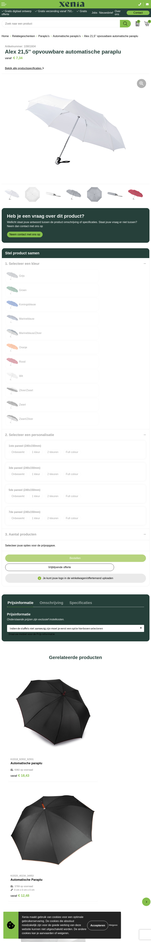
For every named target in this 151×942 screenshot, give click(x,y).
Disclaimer (8, 880)
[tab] (20, 531)
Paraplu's (43, 36)
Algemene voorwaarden (16, 864)
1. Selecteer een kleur (22, 263)
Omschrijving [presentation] (50, 531)
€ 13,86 (88, 781)
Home (5, 36)
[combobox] (61, 23)
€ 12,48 (88, 683)
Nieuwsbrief (106, 12)
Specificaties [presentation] (78, 531)
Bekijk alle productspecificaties (24, 68)
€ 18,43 (20, 680)
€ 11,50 (20, 778)
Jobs (94, 12)
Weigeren (113, 925)
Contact (138, 12)
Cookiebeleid (9, 870)
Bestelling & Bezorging (90, 820)
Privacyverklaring (12, 875)
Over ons (118, 13)
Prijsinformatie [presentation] (20, 531)
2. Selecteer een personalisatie (29, 363)
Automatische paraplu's (67, 36)
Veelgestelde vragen (89, 830)
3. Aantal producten (20, 463)
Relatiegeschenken (23, 36)
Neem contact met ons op (25, 234)
